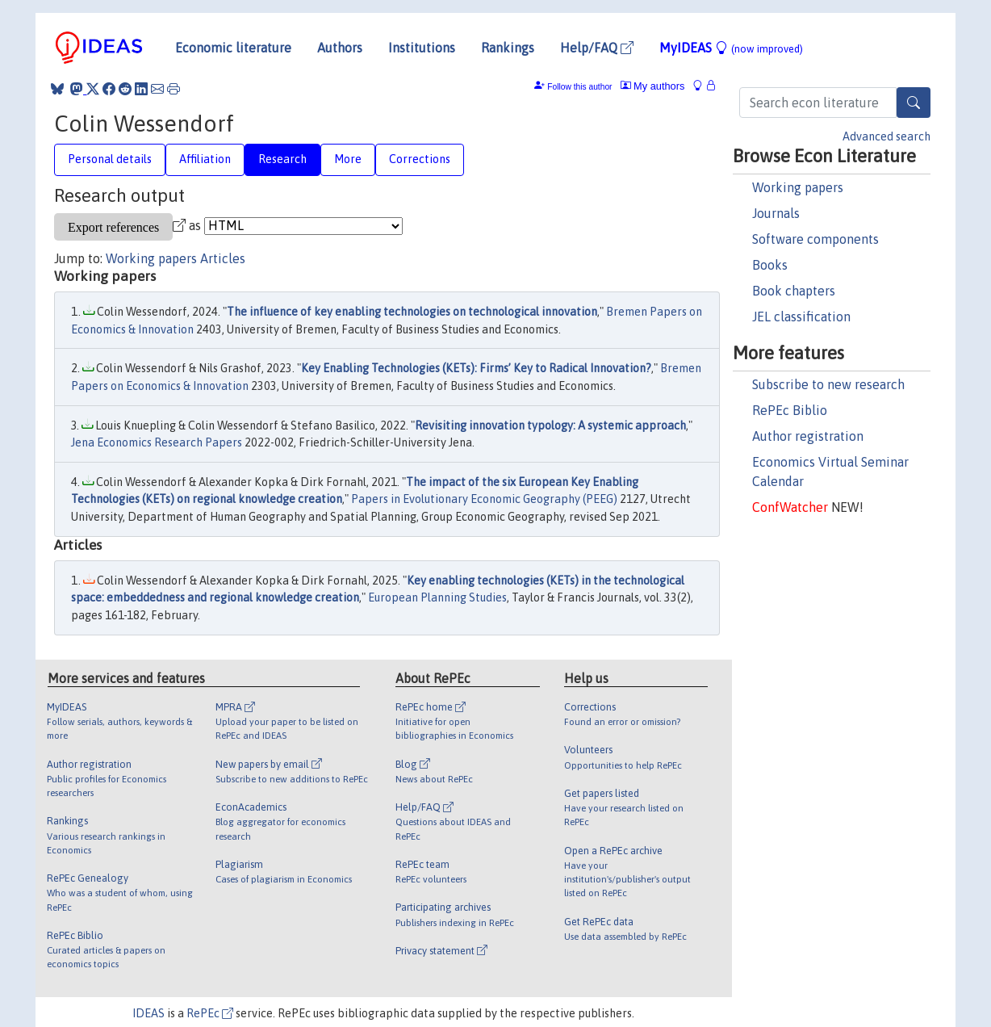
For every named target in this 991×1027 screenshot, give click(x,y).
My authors (653, 86)
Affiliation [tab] (205, 159)
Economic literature (233, 47)
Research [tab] (282, 159)
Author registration (807, 436)
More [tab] (348, 159)
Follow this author (579, 86)
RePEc (209, 1013)
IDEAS (148, 1013)
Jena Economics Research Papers (156, 442)
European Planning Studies (437, 597)
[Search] (913, 102)
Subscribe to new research (828, 384)
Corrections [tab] (419, 159)
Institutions (421, 47)
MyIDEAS (731, 47)
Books (770, 265)
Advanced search (886, 136)
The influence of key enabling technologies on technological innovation (412, 311)
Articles (222, 258)
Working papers (797, 187)
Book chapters (793, 290)
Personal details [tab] (110, 159)
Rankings (507, 47)
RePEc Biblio (789, 410)
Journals (776, 213)
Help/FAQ (596, 47)
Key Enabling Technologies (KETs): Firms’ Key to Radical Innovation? (476, 368)
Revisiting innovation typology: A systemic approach (550, 425)
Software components (815, 239)
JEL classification (801, 316)
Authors (339, 47)
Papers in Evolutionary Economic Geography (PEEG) (484, 499)
